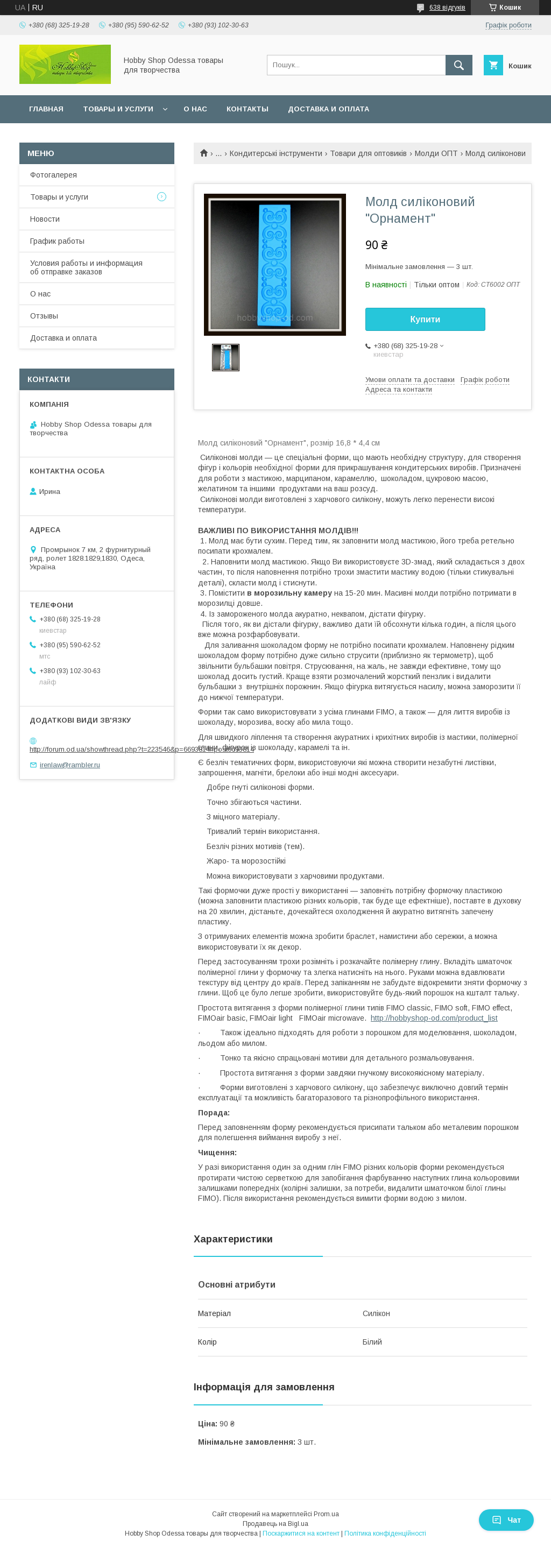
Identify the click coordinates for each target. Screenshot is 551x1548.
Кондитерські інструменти (276, 153)
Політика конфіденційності (385, 1533)
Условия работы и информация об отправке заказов (86, 267)
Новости (45, 219)
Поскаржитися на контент (301, 1533)
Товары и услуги (118, 109)
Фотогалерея (53, 175)
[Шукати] (459, 65)
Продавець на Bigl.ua (275, 1524)
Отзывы (44, 316)
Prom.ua (326, 1514)
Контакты (248, 109)
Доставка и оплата (328, 109)
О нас (195, 109)
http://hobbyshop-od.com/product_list (434, 1018)
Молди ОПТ (436, 153)
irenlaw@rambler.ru (70, 765)
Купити (426, 319)
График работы (57, 241)
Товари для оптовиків (368, 153)
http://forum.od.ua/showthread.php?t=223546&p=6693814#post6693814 (142, 749)
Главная (46, 109)
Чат (506, 1520)
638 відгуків (447, 7)
